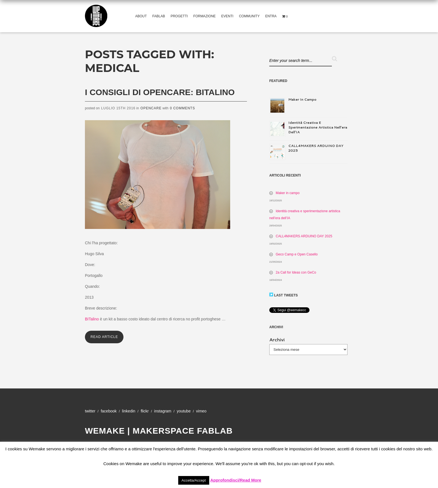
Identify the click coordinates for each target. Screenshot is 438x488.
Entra (271, 16)
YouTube (184, 411)
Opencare (151, 108)
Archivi (277, 339)
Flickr (145, 411)
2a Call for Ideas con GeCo (296, 272)
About (141, 16)
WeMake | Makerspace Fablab (159, 430)
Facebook (109, 411)
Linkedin (128, 411)
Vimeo (201, 411)
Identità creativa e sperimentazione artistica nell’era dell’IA (317, 127)
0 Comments (182, 108)
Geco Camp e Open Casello (297, 254)
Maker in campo (302, 99)
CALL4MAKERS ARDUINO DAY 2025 (304, 236)
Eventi (227, 16)
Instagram (162, 411)
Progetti (179, 16)
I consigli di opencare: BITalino (160, 92)
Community (249, 16)
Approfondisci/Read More (235, 480)
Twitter (90, 411)
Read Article (104, 337)
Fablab (158, 16)
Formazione (204, 16)
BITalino (92, 319)
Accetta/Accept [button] (194, 480)
